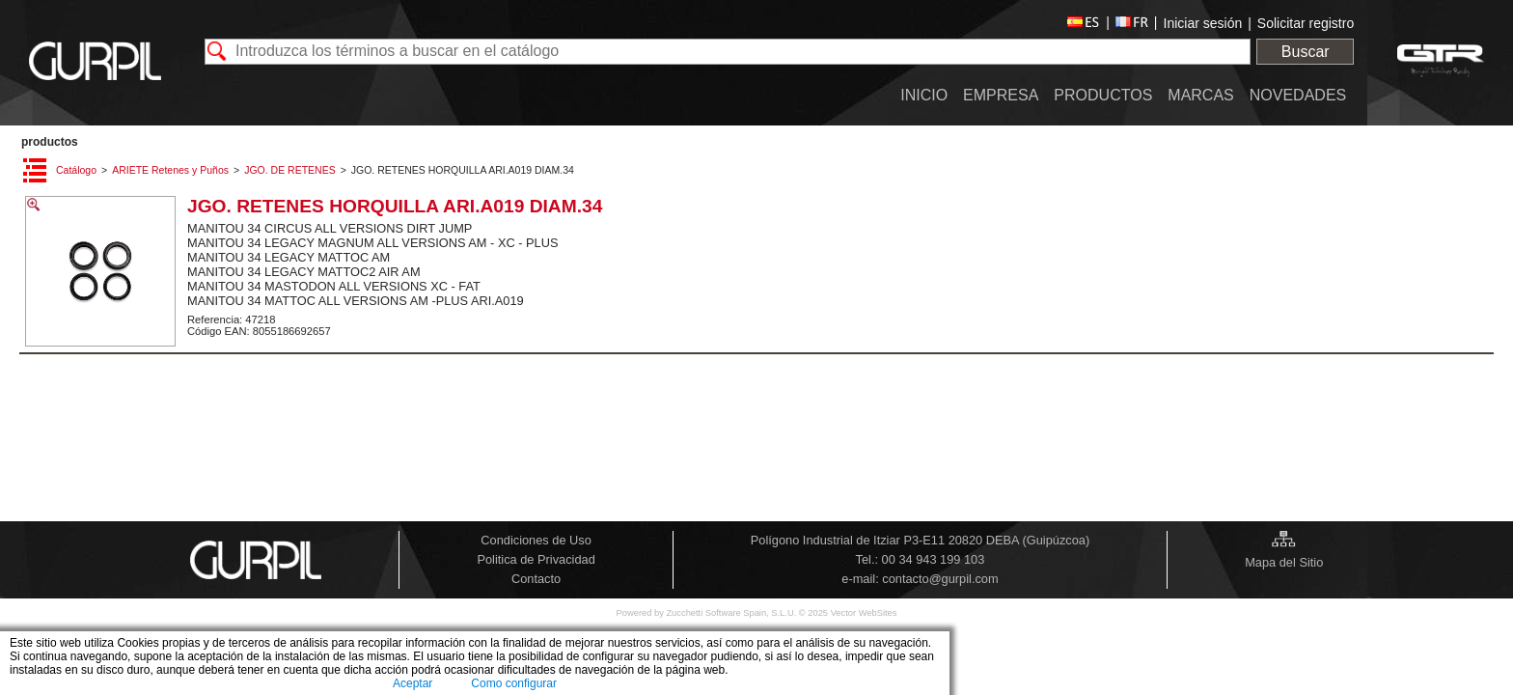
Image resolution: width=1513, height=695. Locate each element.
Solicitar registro (1305, 23)
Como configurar (514, 683)
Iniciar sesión (1203, 23)
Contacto (536, 578)
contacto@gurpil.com (940, 578)
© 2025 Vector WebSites (848, 613)
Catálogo (76, 170)
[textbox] (728, 52)
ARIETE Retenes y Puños (170, 170)
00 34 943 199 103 (933, 559)
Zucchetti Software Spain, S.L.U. (732, 613)
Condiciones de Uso (536, 540)
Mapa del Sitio (1284, 562)
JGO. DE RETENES (290, 170)
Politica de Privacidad (535, 559)
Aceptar (412, 683)
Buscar (1305, 51)
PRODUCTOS (49, 142)
